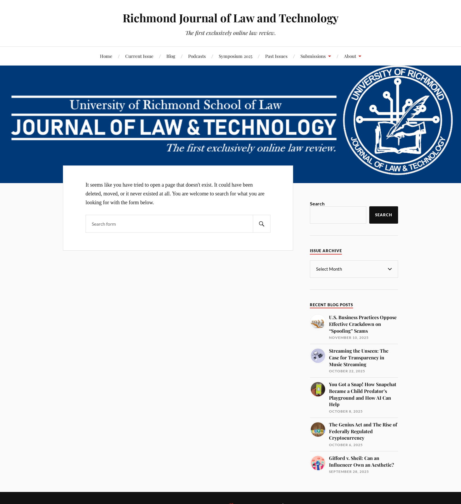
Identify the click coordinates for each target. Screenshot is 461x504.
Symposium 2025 (235, 56)
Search (317, 203)
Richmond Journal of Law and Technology (231, 17)
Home (106, 56)
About (350, 56)
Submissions (313, 56)
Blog (170, 56)
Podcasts (197, 56)
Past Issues (276, 56)
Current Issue (139, 56)
